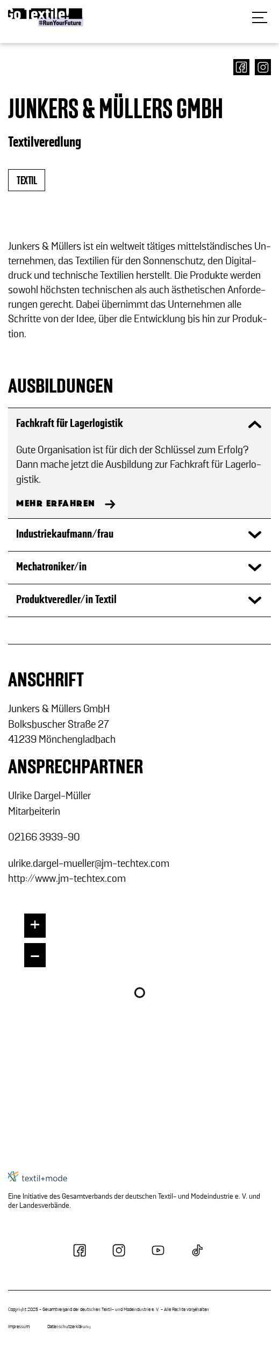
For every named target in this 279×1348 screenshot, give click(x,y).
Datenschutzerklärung (68, 1327)
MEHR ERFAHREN (56, 503)
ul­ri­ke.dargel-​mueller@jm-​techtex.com (88, 863)
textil (27, 180)
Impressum (19, 1327)
